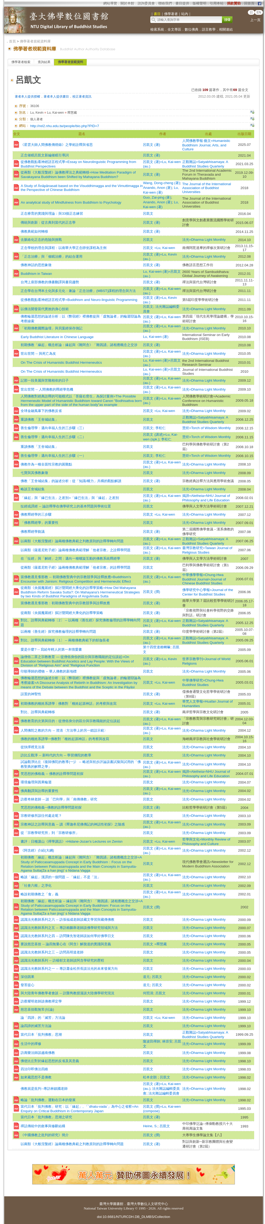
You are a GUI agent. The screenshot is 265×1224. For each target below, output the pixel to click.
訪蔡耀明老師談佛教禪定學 (41, 1001)
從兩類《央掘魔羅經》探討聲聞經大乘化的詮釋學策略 (62, 613)
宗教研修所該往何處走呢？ (41, 816)
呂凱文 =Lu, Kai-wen (159, 248)
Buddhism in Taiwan (36, 274)
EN (259, 12)
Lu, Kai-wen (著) (155, 337)
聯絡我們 (165, 3)
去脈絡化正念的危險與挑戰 (41, 240)
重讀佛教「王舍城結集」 (39, 419)
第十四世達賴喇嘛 (156, 647)
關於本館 (127, 3)
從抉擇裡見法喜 (33, 747)
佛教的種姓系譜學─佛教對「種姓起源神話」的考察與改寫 (65, 739)
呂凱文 (148, 213)
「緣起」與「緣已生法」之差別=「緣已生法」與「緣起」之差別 (70, 498)
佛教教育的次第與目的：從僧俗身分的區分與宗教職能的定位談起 (70, 721)
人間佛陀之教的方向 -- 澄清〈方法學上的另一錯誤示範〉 (64, 730)
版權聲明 (199, 3)
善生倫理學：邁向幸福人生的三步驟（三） (53, 428)
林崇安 (167, 1041)
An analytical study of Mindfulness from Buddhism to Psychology (71, 202)
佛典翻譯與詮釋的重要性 (39, 791)
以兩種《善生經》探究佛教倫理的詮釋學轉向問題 (58, 631)
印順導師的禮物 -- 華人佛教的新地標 (48, 671)
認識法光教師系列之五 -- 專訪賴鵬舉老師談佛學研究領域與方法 (69, 928)
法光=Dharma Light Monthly (204, 240)
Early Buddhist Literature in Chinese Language (57, 337)
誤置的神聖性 (31, 694)
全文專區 (174, 29)
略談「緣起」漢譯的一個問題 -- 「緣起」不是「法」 (60, 877)
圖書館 (118, 1204)
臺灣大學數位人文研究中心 (147, 1204)
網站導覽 (110, 3)
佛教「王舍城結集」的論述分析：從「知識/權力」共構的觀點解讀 (71, 481)
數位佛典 (191, 29)
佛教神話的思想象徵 (36, 265)
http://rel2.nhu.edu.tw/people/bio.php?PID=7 (64, 126)
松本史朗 (150, 1077)
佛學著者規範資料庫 (35, 41)
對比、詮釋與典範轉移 (38, 712)
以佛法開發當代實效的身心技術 (45, 309)
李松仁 (160, 428)
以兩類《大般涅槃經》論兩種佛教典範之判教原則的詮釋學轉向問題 (72, 541)
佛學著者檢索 (20, 62)
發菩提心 (27, 985)
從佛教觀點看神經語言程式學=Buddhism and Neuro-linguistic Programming (79, 300)
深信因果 (27, 977)
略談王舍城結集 (33, 489)
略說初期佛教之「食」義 (39, 894)
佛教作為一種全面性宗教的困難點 (46, 464)
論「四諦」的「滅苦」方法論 (43, 1018)
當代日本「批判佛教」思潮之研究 (46, 1117)
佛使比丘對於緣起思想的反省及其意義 (50, 1061)
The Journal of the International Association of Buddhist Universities (206, 188)
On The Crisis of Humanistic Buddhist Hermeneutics (61, 362)
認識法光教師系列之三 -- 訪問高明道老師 (52, 952)
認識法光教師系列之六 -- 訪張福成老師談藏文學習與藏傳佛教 (67, 919)
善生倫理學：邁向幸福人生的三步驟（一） (53, 456)
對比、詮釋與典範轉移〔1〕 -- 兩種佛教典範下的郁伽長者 (65, 640)
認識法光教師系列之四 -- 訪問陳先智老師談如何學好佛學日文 (67, 936)
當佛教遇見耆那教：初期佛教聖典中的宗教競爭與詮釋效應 (65, 603)
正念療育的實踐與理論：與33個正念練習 (52, 213)
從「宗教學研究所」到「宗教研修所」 (50, 833)
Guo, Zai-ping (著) (157, 197)
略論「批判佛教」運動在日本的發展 (48, 1100)
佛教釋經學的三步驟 (36, 514)
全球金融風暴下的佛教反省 (41, 411)
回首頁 (249, 3)
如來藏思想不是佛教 (36, 1077)
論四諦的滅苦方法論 (36, 1026)
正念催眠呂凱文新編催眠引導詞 (45, 155)
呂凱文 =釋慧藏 (155, 944)
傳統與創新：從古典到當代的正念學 (48, 222)
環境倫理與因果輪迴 (36, 782)
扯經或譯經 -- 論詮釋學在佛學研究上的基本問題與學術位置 (66, 506)
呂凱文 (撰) (151, 592)
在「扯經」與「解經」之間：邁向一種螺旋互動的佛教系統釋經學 (70, 558)
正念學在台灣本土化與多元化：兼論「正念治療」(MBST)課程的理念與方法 (78, 291)
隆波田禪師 (151, 1041)
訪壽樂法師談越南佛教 (38, 1053)
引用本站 (217, 3)
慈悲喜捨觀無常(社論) (37, 1009)
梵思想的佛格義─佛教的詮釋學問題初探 (51, 807)
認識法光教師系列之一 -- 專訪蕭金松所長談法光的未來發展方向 (69, 969)
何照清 (148, 993)
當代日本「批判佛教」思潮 (41, 1034)
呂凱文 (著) (151, 145)
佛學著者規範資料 (70, 62)
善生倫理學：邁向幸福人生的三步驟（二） (53, 437)
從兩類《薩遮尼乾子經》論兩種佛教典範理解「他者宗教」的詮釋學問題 (76, 567)
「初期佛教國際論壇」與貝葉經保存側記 (51, 328)
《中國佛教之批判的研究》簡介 (45, 1135)
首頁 (12, 41)
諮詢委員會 (146, 3)
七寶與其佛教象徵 (34, 473)
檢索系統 (157, 29)
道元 (146, 977)
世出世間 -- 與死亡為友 (38, 354)
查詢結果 (44, 62)
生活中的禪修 (31, 1044)
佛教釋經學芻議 (33, 532)
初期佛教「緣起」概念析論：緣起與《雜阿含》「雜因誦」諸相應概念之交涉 (79, 345)
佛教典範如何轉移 (34, 231)
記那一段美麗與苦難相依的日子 (45, 380)
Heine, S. (150, 1126)
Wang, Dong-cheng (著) (161, 183)
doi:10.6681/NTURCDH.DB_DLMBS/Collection (133, 1217)
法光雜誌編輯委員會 (163, 1093)
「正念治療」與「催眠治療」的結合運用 (51, 256)
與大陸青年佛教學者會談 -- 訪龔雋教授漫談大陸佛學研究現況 (67, 993)
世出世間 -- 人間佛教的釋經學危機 (47, 389)
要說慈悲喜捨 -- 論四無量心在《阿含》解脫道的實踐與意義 (66, 944)
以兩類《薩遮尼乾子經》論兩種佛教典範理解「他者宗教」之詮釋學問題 (76, 550)
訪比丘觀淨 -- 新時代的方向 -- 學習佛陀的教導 (56, 755)
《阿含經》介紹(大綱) (37, 850)
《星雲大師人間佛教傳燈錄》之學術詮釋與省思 (57, 145)
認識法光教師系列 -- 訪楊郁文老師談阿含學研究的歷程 (62, 960)
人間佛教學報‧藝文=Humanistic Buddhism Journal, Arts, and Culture (206, 145)
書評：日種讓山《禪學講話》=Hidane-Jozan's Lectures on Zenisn (71, 841)
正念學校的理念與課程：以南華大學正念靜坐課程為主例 (63, 248)
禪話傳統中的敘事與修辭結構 (43, 1126)
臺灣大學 (106, 1204)
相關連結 (226, 29)
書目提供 (182, 3)
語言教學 (209, 29)
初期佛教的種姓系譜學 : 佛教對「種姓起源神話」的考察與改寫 (68, 703)
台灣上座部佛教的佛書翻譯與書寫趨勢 (50, 282)
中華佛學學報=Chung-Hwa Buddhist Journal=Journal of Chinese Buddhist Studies (204, 579)
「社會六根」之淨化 (36, 885)
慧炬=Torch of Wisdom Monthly (206, 428)
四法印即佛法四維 (34, 1069)
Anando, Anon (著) (157, 188)
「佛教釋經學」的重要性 (39, 523)
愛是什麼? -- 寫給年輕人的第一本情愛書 (51, 649)
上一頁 (255, 20)
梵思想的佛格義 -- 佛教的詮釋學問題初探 (52, 774)
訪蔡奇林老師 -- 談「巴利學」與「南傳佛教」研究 (59, 799)
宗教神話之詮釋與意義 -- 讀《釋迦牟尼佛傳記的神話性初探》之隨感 (72, 824)
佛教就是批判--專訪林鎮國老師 (44, 1089)
